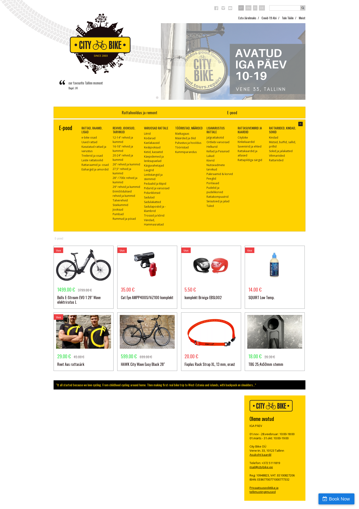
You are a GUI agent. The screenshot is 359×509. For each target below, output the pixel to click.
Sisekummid (120, 205)
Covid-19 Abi (269, 17)
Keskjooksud (152, 147)
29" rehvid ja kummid (126, 187)
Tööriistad (182, 147)
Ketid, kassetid (153, 152)
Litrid (147, 134)
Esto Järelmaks (247, 17)
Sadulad (149, 197)
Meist (302, 17)
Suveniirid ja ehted (249, 146)
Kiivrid (211, 160)
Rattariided (276, 160)
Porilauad (213, 183)
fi (255, 8)
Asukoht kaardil (260, 455)
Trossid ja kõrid (154, 215)
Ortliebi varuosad (218, 142)
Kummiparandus (186, 152)
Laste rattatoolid (92, 160)
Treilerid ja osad (92, 156)
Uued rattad (89, 142)
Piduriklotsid (152, 193)
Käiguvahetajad (154, 165)
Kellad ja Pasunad (218, 151)
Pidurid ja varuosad (156, 188)
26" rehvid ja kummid (126, 164)
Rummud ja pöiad (124, 219)
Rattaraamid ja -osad (95, 165)
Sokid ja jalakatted (281, 151)
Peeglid (211, 179)
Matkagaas (182, 134)
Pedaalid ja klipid (155, 184)
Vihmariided (277, 156)
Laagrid (149, 170)
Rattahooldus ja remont (139, 112)
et (241, 8)
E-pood (232, 112)
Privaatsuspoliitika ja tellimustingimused (264, 490)
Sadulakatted (152, 202)
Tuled (210, 206)
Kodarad (149, 138)
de (262, 8)
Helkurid (212, 147)
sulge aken (300, 124)
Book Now (339, 498)
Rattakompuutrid (217, 197)
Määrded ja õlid (185, 138)
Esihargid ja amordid (95, 169)
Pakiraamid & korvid (220, 174)
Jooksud (118, 209)
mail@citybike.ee (261, 467)
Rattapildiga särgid (250, 160)
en (248, 8)
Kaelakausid (152, 143)
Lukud (210, 156)
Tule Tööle (288, 17)
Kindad (273, 137)
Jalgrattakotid (215, 137)
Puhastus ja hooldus (188, 143)
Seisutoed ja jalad (218, 201)
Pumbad (118, 214)
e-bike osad (89, 137)
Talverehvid (120, 200)
